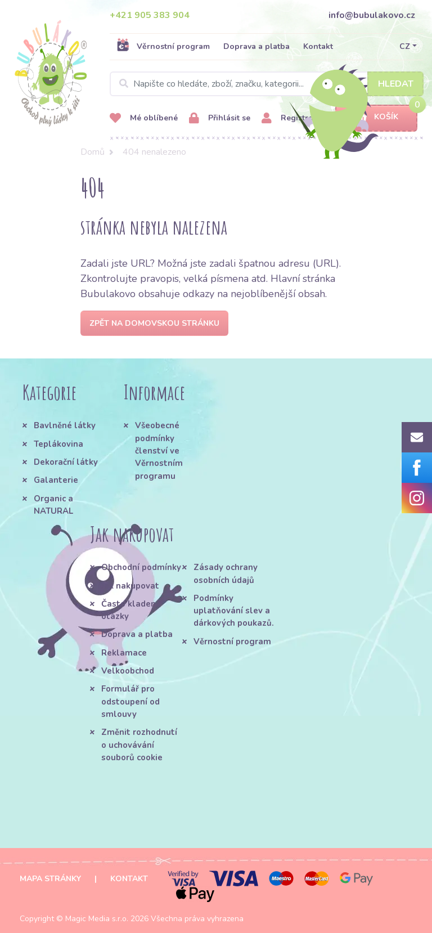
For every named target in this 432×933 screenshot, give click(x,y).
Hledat (395, 84)
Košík (376, 117)
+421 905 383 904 (150, 15)
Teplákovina (58, 444)
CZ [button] (404, 46)
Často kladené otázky (131, 610)
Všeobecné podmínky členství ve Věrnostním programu (159, 450)
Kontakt (318, 46)
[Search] (267, 83)
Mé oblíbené (144, 118)
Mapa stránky (50, 878)
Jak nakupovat (130, 585)
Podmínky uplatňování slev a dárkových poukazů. (234, 611)
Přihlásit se (219, 118)
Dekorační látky (66, 462)
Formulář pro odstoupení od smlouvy (130, 701)
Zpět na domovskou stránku (154, 323)
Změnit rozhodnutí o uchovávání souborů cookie (139, 744)
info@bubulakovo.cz (371, 15)
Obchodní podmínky (141, 567)
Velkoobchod (127, 670)
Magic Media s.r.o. (96, 918)
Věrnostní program (163, 46)
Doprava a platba (256, 46)
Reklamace (124, 652)
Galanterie (56, 480)
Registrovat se (298, 118)
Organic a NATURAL (53, 505)
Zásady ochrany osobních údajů (226, 573)
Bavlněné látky (65, 425)
